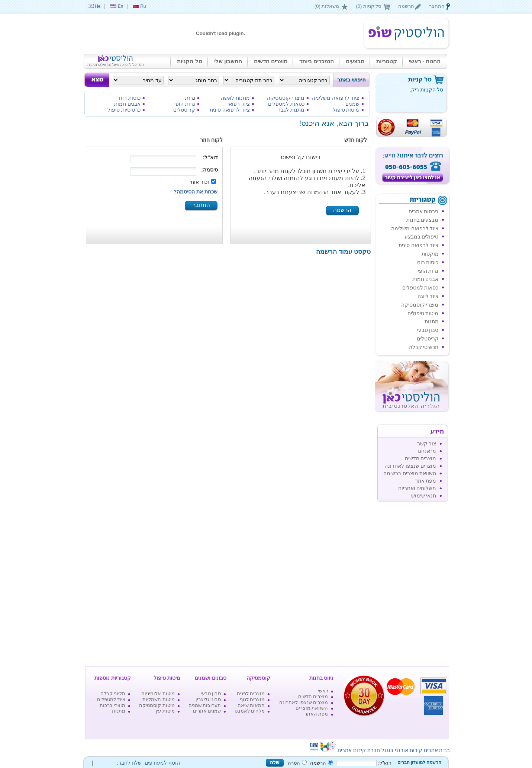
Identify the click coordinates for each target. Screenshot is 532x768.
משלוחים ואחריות (417, 488)
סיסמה (210, 170)
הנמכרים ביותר (316, 61)
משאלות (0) (327, 6)
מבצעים (355, 61)
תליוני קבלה (113, 693)
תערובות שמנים (204, 705)
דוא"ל (211, 157)
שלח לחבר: (128, 763)
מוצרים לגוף (252, 699)
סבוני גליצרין (208, 699)
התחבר (437, 6)
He (97, 6)
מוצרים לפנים (251, 693)
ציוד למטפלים (111, 699)
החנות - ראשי (425, 61)
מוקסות (430, 254)
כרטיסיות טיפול (124, 110)
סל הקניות (189, 61)
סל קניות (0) (368, 6)
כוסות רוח (130, 98)
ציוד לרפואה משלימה (335, 98)
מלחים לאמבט (250, 711)
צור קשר (426, 444)
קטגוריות (386, 61)
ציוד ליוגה (428, 296)
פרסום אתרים (424, 211)
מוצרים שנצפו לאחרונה (410, 466)
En (120, 6)
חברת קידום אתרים (359, 750)
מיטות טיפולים (423, 313)
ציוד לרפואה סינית (230, 110)
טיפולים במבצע (421, 237)
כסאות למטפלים (286, 104)
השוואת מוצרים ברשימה (409, 473)
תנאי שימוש (423, 496)
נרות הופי (184, 104)
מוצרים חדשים (270, 61)
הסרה (294, 763)
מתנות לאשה (235, 98)
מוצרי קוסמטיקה (285, 98)
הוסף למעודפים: (161, 763)
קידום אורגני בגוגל (401, 750)
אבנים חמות (127, 104)
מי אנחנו (426, 451)
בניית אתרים (437, 750)
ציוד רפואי (239, 104)
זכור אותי (199, 182)
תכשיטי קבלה (424, 347)
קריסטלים (184, 110)
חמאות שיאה (251, 705)
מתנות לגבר (291, 110)
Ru (143, 6)
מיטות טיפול (346, 110)
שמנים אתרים (207, 711)
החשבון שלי (228, 61)
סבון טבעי (428, 330)
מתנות (432, 321)
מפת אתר (425, 481)
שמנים (352, 104)
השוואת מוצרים (312, 708)
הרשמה (406, 6)
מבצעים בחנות (422, 220)
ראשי (323, 691)
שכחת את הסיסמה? (195, 192)
